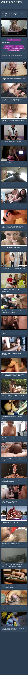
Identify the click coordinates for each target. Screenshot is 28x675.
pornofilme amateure (14, 50)
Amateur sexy (9, 46)
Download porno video (14, 39)
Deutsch (7, 48)
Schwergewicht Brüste (17, 48)
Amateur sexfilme (12, 1)
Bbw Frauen (19, 46)
